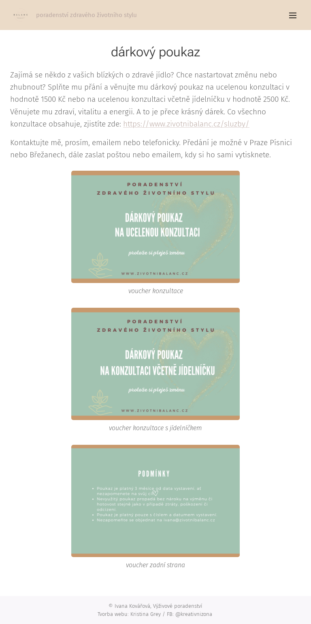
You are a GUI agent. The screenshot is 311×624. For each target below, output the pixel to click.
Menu (292, 15)
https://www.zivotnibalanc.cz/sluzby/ (186, 124)
